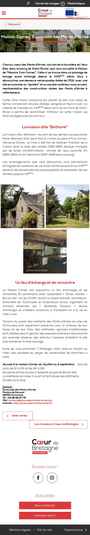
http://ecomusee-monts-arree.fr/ (33, 403)
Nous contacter (45, 505)
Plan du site (44, 530)
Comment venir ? (45, 515)
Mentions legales (20, 530)
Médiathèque (76, 3)
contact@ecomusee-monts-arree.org (30, 400)
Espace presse (74, 530)
